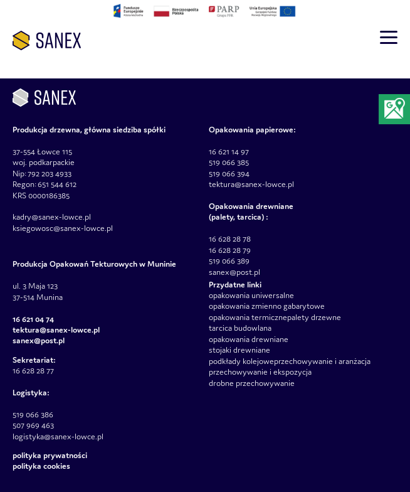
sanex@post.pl (234, 272)
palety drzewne (314, 317)
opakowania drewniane (248, 339)
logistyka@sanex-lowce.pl (58, 436)
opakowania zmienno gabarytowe (267, 306)
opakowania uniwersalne (251, 295)
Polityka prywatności (50, 455)
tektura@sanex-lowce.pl (251, 184)
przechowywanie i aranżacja (322, 361)
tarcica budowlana (240, 328)
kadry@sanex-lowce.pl (52, 216)
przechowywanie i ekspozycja (260, 371)
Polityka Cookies (41, 466)
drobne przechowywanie (252, 383)
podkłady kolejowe (241, 361)
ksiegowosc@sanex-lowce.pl (63, 228)
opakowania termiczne (248, 317)
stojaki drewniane (239, 350)
